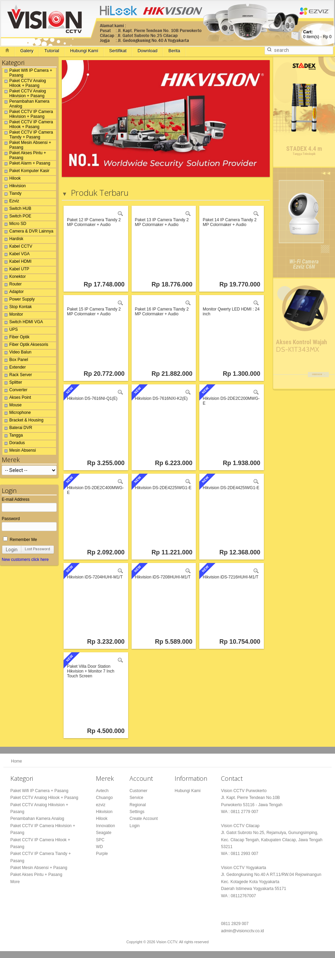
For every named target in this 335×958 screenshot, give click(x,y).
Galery (26, 50)
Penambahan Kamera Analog (25, 104)
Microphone (16, 413)
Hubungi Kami (84, 50)
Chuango (104, 797)
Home (16, 761)
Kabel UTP (15, 270)
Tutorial (51, 50)
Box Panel (15, 360)
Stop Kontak (17, 307)
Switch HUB (16, 209)
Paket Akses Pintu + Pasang (24, 155)
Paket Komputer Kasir (25, 171)
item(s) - (317, 34)
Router (12, 285)
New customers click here (25, 559)
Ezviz (10, 202)
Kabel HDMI (17, 262)
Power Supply (18, 300)
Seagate (103, 832)
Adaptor (13, 292)
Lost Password (37, 549)
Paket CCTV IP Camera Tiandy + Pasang (27, 134)
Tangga (12, 436)
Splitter (12, 383)
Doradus (13, 443)
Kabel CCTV (17, 247)
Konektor (14, 277)
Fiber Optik (16, 338)
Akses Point (16, 398)
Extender (14, 368)
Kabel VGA (16, 254)
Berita (174, 50)
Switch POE (16, 217)
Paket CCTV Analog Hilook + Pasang (24, 83)
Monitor (12, 315)
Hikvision (14, 186)
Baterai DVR (17, 428)
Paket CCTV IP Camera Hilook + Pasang (27, 124)
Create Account (144, 818)
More (15, 881)
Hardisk (12, 239)
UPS (10, 330)
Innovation (105, 825)
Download (147, 50)
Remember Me (20, 539)
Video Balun (17, 353)
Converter (14, 390)
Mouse (12, 406)
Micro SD (14, 224)
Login (12, 549)
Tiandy (12, 194)
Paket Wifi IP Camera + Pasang (27, 73)
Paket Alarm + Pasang (26, 164)
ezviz (100, 804)
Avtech (102, 790)
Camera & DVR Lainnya (27, 232)
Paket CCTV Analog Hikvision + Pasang (24, 93)
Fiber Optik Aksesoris (25, 345)
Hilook (11, 179)
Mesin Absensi (19, 451)
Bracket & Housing (22, 421)
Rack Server (17, 375)
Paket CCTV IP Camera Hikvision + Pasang (27, 114)
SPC (100, 839)
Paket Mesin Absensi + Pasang (26, 145)
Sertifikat (118, 50)
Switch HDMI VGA (22, 322)
